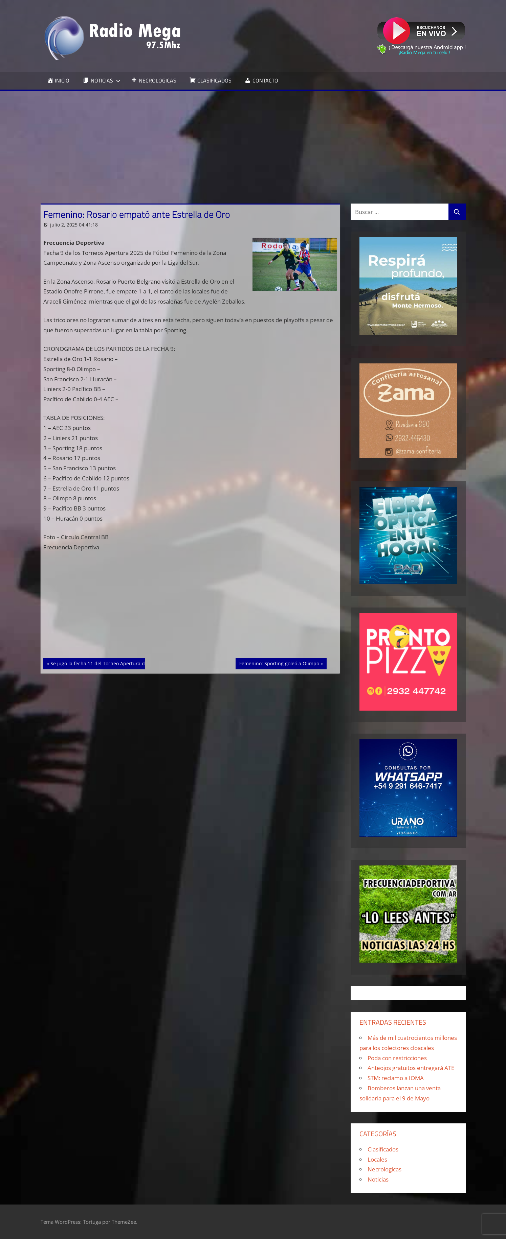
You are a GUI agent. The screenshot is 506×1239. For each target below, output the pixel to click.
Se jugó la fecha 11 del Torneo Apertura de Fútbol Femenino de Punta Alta (134, 663)
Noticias (378, 1179)
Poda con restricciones (397, 1058)
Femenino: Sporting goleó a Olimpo (279, 663)
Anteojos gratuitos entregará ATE (411, 1068)
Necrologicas (384, 1169)
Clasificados (383, 1149)
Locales (377, 1159)
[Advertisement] (253, 142)
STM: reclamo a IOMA (396, 1078)
